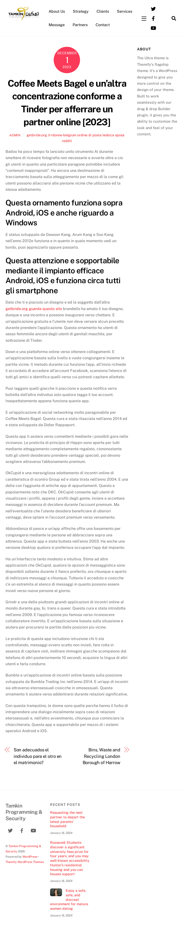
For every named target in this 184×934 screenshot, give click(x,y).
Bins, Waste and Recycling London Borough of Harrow (101, 756)
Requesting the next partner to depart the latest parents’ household (67, 819)
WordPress (30, 856)
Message (57, 25)
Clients (103, 11)
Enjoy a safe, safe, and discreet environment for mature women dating (69, 899)
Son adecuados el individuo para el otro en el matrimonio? (38, 756)
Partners (80, 25)
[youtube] (153, 27)
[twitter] (153, 8)
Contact (103, 25)
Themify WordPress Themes (25, 862)
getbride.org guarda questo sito (34, 308)
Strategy (81, 11)
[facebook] (153, 18)
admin (14, 135)
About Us (57, 11)
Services (124, 11)
